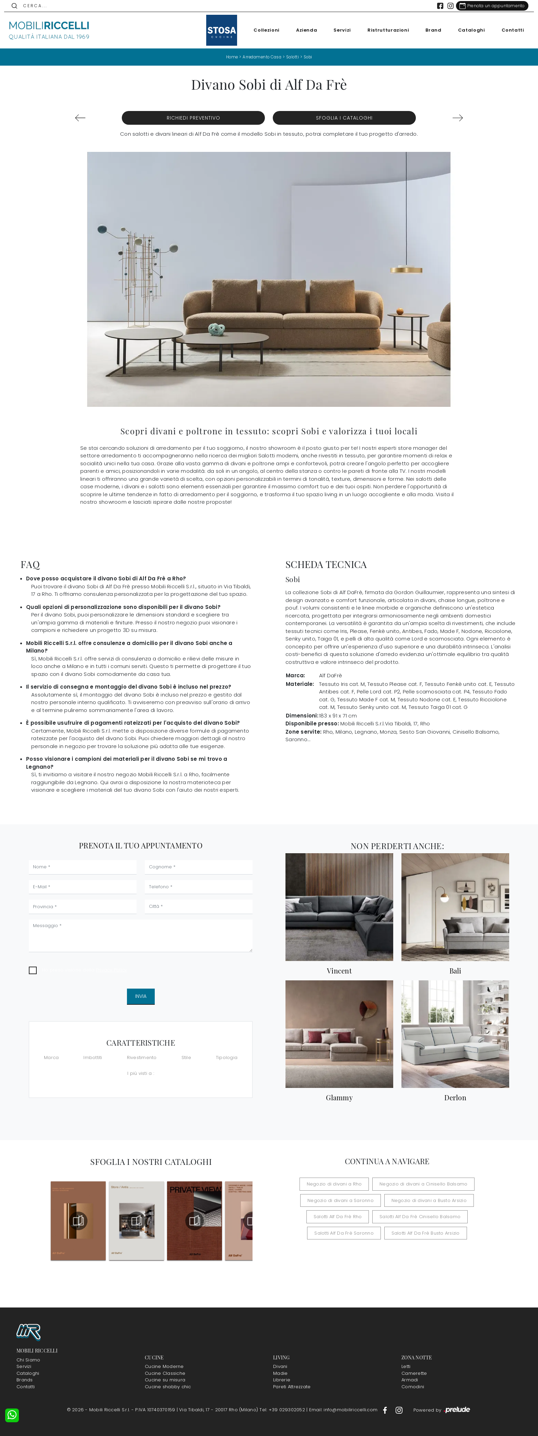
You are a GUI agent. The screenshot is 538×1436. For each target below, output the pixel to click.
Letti (405, 1366)
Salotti (293, 57)
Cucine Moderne (164, 1366)
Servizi (338, 30)
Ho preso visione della (84, 969)
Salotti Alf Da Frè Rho (341, 1216)
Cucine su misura (165, 1380)
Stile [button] (186, 1057)
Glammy (339, 1097)
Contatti (509, 30)
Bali (455, 970)
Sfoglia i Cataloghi (344, 117)
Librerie (281, 1380)
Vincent (339, 970)
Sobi (310, 57)
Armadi (409, 1380)
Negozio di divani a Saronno (344, 1200)
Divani (280, 1366)
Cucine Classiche (165, 1373)
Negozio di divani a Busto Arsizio (425, 1200)
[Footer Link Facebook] (386, 1409)
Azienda (302, 30)
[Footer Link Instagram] (399, 1409)
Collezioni (263, 30)
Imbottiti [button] (92, 1057)
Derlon (455, 1097)
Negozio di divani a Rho (337, 1184)
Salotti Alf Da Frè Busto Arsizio (422, 1232)
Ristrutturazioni (384, 30)
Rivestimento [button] (142, 1057)
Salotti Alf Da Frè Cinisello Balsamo (416, 1216)
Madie (280, 1373)
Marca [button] (51, 1057)
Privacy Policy (111, 969)
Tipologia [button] (226, 1057)
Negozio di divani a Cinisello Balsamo (420, 1184)
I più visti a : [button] (140, 1073)
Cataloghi (467, 30)
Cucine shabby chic (168, 1386)
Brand (429, 30)
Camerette (414, 1373)
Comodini (412, 1386)
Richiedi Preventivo (193, 117)
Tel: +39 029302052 (282, 1409)
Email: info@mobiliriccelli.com (344, 1409)
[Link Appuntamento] (488, 6)
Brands (24, 1380)
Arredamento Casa (261, 57)
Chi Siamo (28, 1360)
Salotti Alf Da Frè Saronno (347, 1232)
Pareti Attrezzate (292, 1386)
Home (228, 57)
